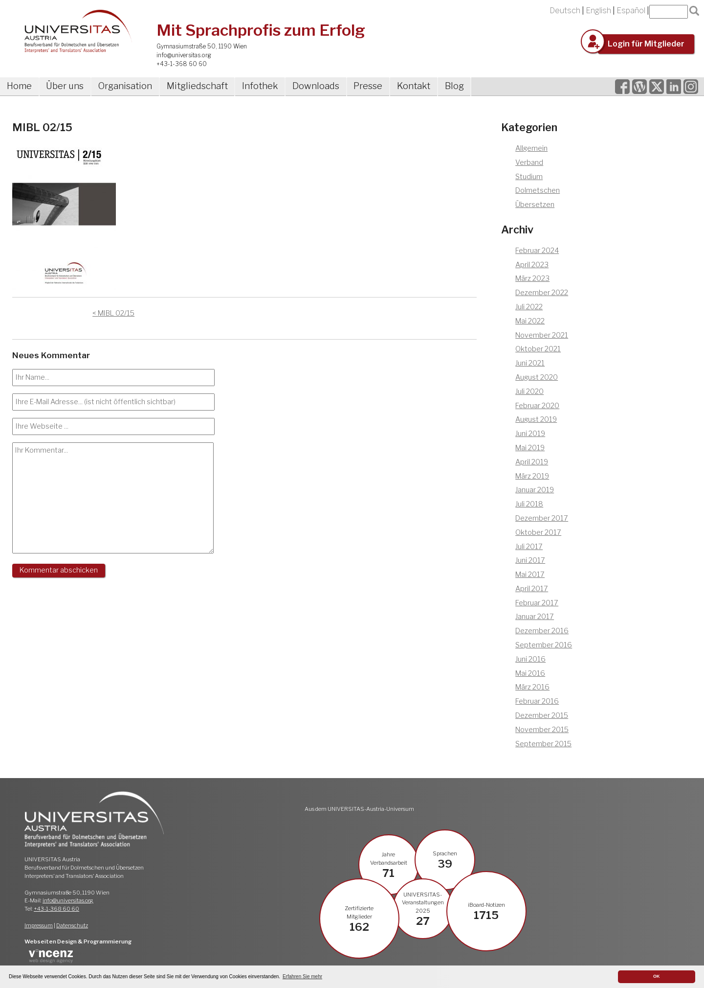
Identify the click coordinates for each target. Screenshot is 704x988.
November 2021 (541, 335)
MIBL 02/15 (116, 313)
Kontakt (413, 86)
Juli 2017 (529, 546)
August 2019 (536, 419)
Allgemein (531, 148)
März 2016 (532, 687)
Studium (529, 176)
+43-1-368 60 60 (181, 64)
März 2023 (532, 278)
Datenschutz (72, 925)
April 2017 (531, 588)
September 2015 (543, 743)
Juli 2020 (529, 391)
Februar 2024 (537, 250)
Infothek (260, 86)
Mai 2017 (530, 574)
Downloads (315, 86)
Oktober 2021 (538, 349)
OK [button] (656, 976)
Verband (529, 162)
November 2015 (542, 729)
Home (19, 86)
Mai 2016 (530, 673)
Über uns (65, 86)
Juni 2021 (530, 363)
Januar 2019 (534, 489)
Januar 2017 (534, 616)
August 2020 (536, 377)
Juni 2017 (530, 560)
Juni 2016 (530, 659)
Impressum (38, 925)
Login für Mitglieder (646, 43)
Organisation (125, 86)
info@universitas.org (183, 55)
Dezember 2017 (541, 518)
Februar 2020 (537, 405)
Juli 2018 (529, 504)
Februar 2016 (537, 701)
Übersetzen (534, 204)
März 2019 (532, 476)
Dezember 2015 (541, 715)
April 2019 (531, 462)
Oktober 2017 (538, 532)
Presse (367, 86)
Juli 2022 (529, 306)
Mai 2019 (530, 447)
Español (630, 10)
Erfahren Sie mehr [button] (302, 976)
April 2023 (532, 264)
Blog (454, 86)
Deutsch (565, 10)
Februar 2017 (536, 602)
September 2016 (543, 645)
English (598, 10)
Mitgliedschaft (197, 86)
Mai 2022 (530, 321)
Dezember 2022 (541, 292)
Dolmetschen (537, 190)
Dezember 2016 (542, 630)
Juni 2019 (530, 433)
